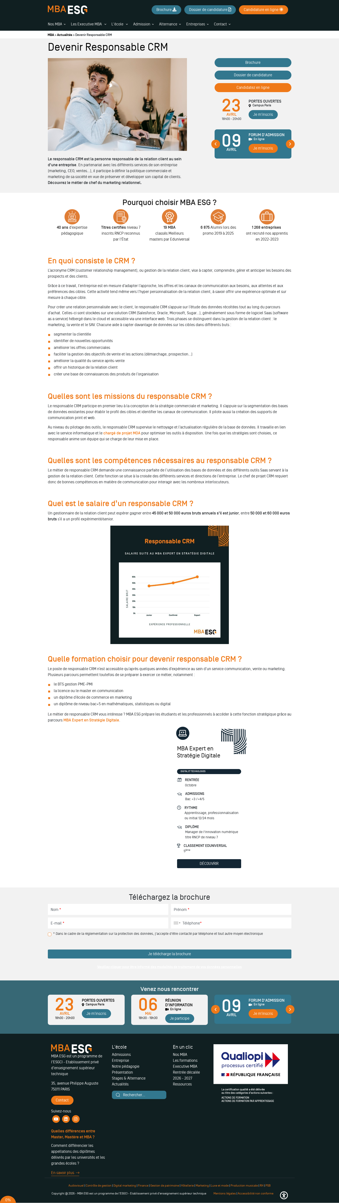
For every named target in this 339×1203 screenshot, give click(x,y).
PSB (268, 1185)
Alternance (168, 24)
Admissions (121, 1054)
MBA (51, 35)
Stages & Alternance (128, 1078)
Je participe (179, 1018)
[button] (284, 1195)
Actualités (64, 35)
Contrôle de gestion (98, 1185)
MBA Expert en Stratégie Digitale (91, 720)
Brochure (252, 62)
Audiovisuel (76, 1185)
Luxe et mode (220, 1185)
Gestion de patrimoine (164, 1185)
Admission (141, 24)
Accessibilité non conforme (255, 1193)
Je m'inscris (263, 114)
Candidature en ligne (263, 9)
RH (262, 1185)
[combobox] (176, 923)
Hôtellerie (187, 1185)
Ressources (182, 1084)
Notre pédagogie (125, 1066)
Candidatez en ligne (253, 87)
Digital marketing (124, 1185)
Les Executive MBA (88, 24)
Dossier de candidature (253, 75)
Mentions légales (224, 1193)
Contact (220, 24)
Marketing (202, 1185)
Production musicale (244, 1185)
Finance (143, 1185)
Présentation (122, 1072)
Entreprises (195, 24)
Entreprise (120, 1060)
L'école (119, 24)
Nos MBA (55, 24)
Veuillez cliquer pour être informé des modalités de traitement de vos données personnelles (169, 967)
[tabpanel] (253, 145)
